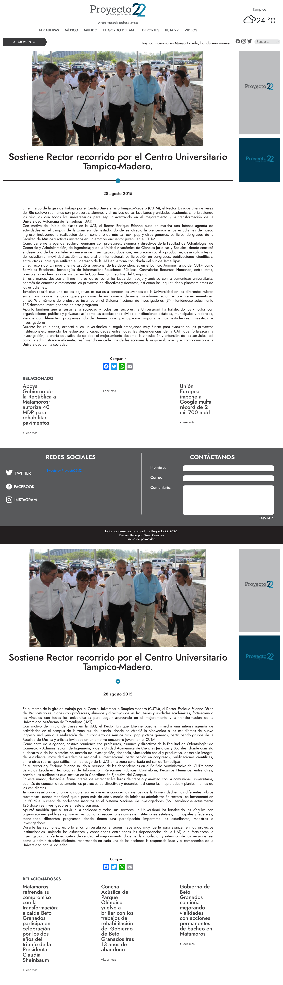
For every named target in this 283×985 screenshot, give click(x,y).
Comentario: (160, 487)
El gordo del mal (119, 30)
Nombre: (158, 467)
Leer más (31, 432)
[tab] (23, 472)
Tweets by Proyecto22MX (64, 470)
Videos (191, 30)
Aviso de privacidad (141, 539)
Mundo (90, 30)
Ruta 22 (172, 30)
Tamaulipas (49, 30)
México (71, 30)
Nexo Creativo (154, 535)
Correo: (157, 477)
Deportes (150, 30)
